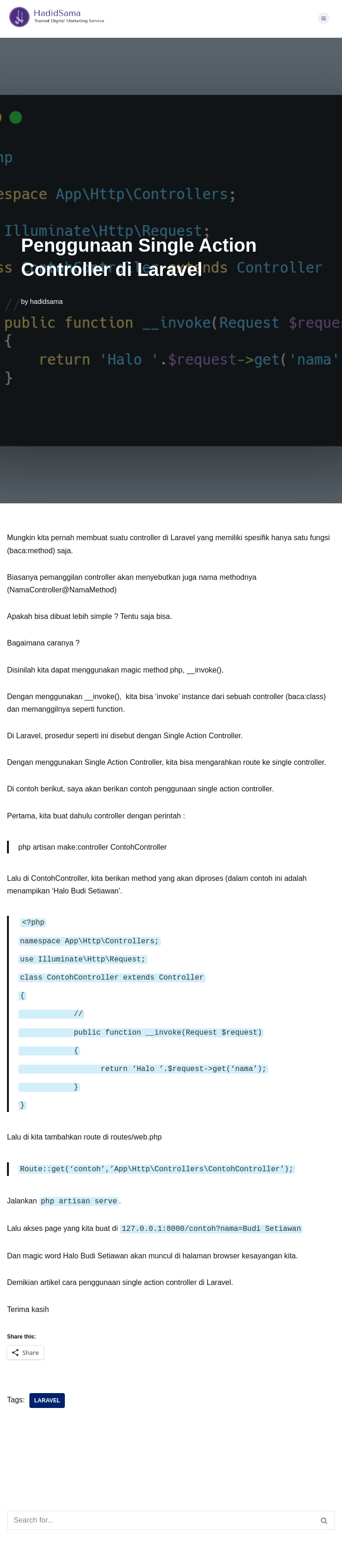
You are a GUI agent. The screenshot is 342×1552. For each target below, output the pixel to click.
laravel (47, 1387)
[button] (323, 19)
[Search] (160, 1507)
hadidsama (46, 301)
